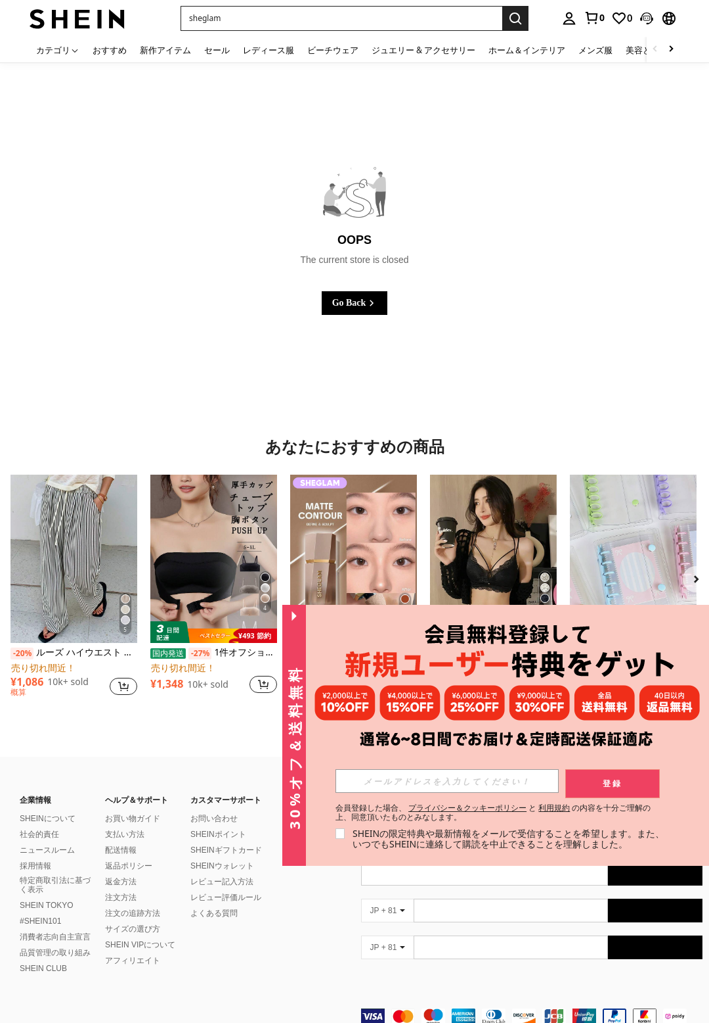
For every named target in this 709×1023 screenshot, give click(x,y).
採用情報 (35, 865)
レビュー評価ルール (225, 897)
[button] (647, 18)
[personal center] (569, 18)
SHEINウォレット (222, 865)
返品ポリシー (128, 865)
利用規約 (554, 807)
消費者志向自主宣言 (55, 936)
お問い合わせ (214, 818)
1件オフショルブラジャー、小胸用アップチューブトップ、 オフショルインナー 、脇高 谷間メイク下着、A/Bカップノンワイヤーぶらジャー (213, 653)
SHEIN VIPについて (140, 944)
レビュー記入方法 (221, 881)
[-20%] (22, 653)
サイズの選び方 (132, 929)
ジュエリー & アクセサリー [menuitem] (423, 50)
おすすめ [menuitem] (110, 50)
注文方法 (121, 897)
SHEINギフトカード (226, 850)
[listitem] (74, 591)
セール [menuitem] (217, 50)
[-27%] (199, 653)
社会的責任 (39, 834)
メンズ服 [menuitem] (595, 50)
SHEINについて (47, 818)
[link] (594, 18)
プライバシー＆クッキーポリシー (467, 807)
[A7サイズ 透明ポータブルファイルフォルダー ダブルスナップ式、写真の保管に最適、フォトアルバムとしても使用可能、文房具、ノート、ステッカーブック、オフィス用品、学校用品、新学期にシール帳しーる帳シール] (633, 559)
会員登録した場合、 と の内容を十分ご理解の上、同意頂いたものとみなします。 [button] (493, 812)
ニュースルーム (47, 850)
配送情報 (121, 850)
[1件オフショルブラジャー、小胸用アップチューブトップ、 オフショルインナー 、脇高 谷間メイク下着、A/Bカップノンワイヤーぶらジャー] (213, 559)
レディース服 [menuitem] (268, 50)
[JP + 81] (387, 910)
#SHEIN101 (40, 921)
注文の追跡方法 (132, 913)
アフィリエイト (132, 960)
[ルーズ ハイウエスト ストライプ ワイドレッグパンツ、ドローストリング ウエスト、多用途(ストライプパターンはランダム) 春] (74, 559)
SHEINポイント (218, 834)
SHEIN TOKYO (47, 905)
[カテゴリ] (58, 49)
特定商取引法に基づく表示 (55, 885)
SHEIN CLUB (43, 968)
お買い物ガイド (132, 818)
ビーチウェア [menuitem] (332, 50)
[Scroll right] (671, 49)
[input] (447, 781)
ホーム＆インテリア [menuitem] (526, 50)
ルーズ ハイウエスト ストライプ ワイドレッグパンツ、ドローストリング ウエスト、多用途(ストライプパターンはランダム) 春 (74, 653)
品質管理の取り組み (55, 952)
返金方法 (121, 881)
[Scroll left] (655, 49)
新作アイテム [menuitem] (165, 50)
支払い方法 (124, 834)
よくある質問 (214, 913)
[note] (213, 632)
